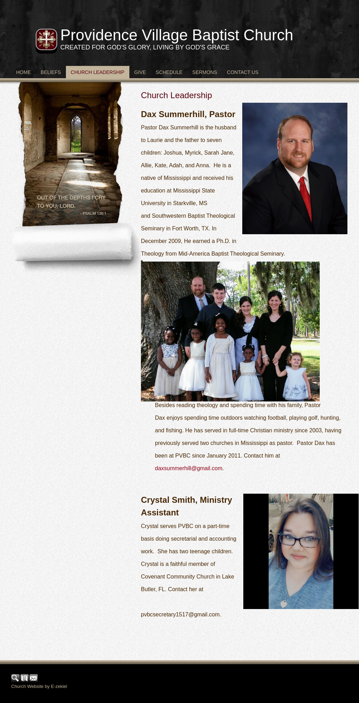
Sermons (204, 72)
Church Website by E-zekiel (39, 686)
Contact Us (242, 72)
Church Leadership (97, 72)
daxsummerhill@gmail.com (188, 468)
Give (140, 72)
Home (23, 72)
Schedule (169, 72)
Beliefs (51, 72)
